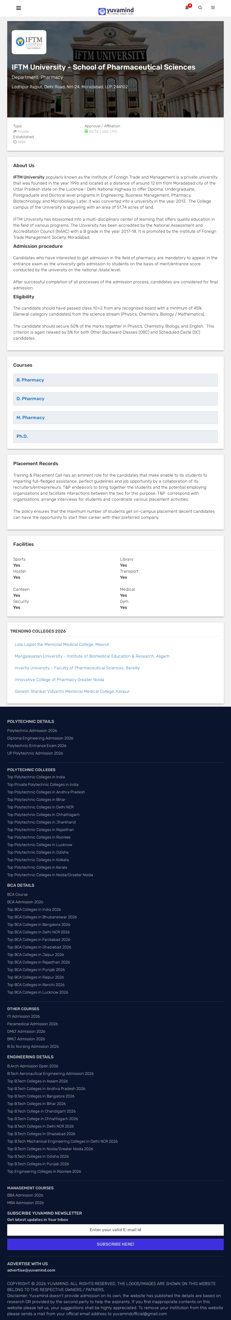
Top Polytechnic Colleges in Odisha (38, 852)
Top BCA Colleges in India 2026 (34, 909)
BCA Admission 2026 (25, 902)
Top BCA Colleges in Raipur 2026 (35, 977)
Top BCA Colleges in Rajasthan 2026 (38, 962)
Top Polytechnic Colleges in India (36, 777)
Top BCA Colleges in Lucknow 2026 (37, 992)
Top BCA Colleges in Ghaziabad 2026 (39, 947)
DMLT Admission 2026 (26, 1031)
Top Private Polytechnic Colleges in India (43, 784)
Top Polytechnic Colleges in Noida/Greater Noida (50, 875)
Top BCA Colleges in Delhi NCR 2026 (38, 932)
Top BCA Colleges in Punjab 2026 (36, 969)
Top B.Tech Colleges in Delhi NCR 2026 (40, 1126)
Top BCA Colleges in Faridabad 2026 (38, 939)
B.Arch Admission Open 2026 (32, 1066)
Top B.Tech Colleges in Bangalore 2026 (41, 1096)
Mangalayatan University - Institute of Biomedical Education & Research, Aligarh (92, 656)
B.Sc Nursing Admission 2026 (33, 1046)
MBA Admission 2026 (25, 1202)
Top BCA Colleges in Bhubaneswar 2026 (42, 917)
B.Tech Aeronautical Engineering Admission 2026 (50, 1073)
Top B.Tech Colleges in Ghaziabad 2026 (41, 1134)
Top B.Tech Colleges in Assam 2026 (37, 1081)
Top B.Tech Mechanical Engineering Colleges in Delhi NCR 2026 (62, 1141)
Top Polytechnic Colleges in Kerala (37, 867)
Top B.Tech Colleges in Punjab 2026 (38, 1164)
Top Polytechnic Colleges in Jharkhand (41, 822)
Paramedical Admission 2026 (32, 1024)
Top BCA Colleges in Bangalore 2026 (38, 924)
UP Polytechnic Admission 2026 (35, 753)
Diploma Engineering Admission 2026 (40, 738)
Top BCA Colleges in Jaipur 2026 (35, 954)
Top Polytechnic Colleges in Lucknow (39, 844)
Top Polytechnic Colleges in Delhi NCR (40, 807)
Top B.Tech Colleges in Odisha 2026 (38, 1156)
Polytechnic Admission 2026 (32, 730)
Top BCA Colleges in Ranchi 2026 (36, 984)
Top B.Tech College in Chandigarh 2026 (41, 1111)
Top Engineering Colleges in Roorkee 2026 (44, 1171)
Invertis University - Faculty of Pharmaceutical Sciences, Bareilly (77, 668)
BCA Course (17, 894)
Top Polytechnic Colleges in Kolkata (38, 860)
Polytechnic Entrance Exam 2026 (36, 745)
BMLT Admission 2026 (26, 1039)
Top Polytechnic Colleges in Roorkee (38, 837)
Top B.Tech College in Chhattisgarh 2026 (42, 1118)
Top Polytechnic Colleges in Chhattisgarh (43, 814)
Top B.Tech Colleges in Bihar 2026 (36, 1103)
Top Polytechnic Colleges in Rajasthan (40, 829)
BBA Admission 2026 (25, 1195)
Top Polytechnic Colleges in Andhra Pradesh (46, 792)
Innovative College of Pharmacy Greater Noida (59, 679)
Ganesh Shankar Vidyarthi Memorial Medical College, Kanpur (72, 691)
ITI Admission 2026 (23, 1016)
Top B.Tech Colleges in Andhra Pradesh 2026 (46, 1088)
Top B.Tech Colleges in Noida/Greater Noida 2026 (50, 1149)
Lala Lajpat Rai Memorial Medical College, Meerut (62, 644)
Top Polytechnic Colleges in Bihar (36, 799)
